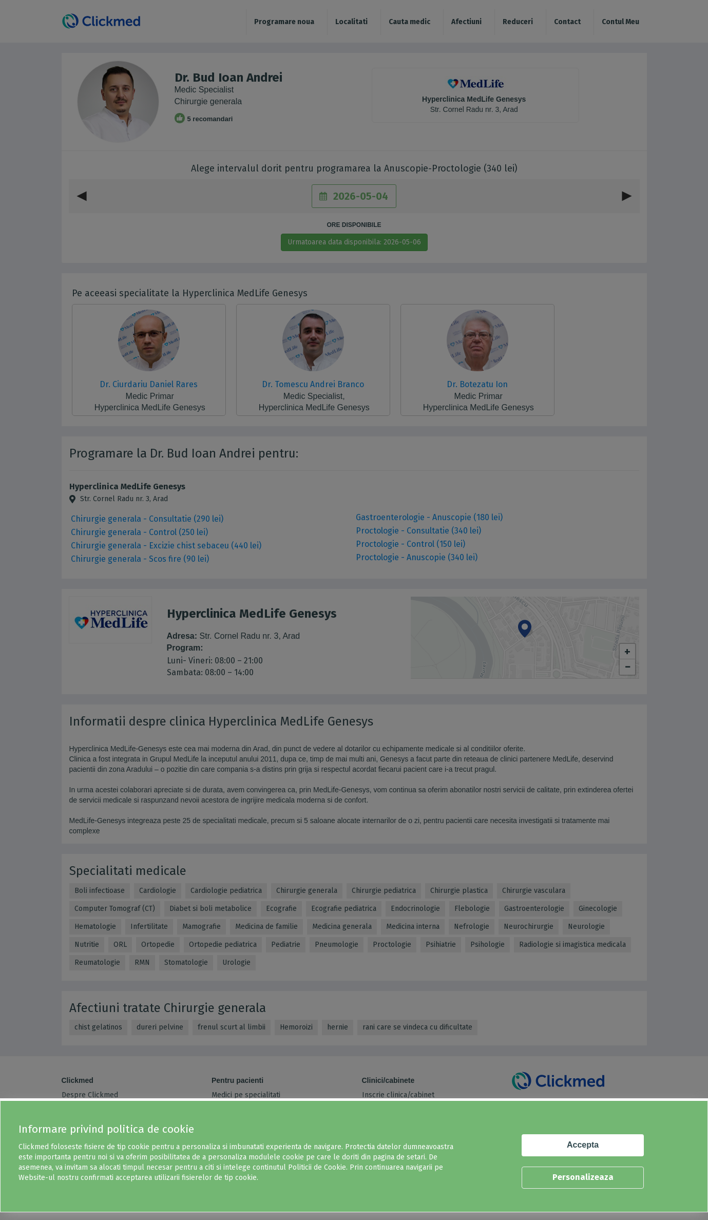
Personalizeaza (583, 1177)
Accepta (583, 1144)
